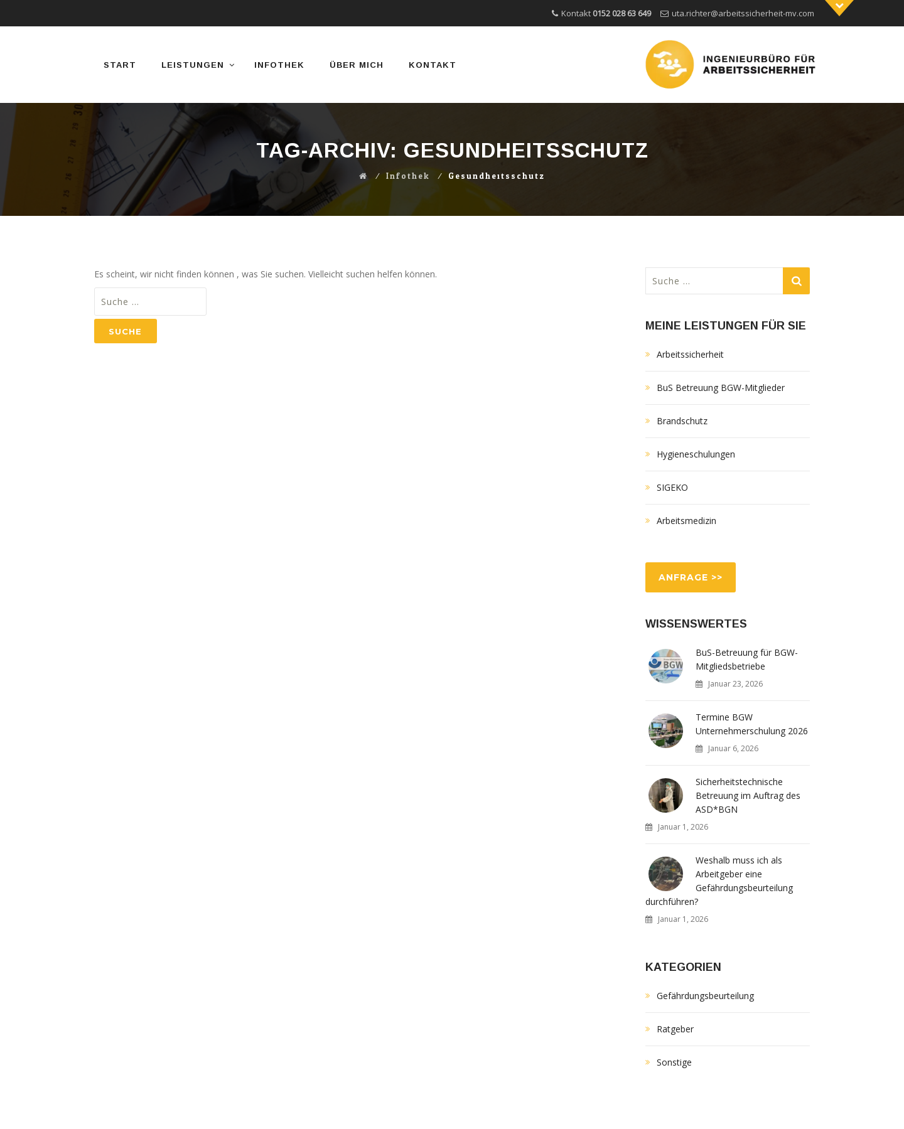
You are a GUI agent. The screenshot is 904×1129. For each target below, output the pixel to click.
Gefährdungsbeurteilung (705, 996)
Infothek (279, 65)
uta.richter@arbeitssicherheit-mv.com (743, 13)
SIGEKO (672, 487)
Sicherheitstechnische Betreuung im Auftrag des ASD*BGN (748, 795)
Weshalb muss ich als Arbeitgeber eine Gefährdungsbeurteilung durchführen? (719, 880)
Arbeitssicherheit (690, 354)
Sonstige (674, 1062)
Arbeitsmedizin (686, 521)
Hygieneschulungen (696, 454)
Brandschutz (682, 421)
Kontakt (432, 65)
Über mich (357, 65)
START (120, 65)
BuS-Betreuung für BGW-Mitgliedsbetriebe (747, 659)
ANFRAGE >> (691, 577)
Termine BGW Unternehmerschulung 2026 (752, 724)
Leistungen (192, 65)
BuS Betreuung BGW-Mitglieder (721, 387)
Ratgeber (675, 1029)
